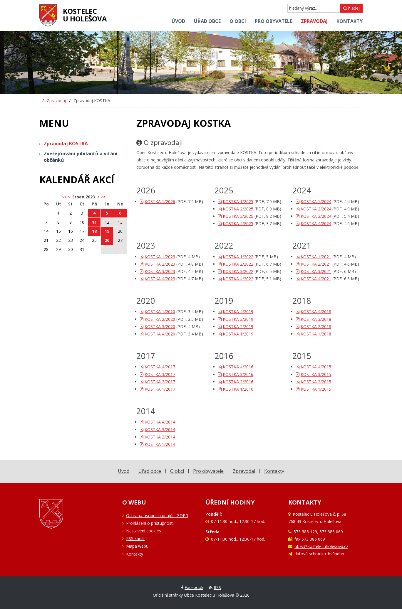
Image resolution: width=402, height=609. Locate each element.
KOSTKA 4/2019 (235, 311)
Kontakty (134, 554)
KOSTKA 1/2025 (235, 201)
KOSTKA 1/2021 (313, 256)
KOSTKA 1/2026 (157, 201)
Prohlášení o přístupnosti (150, 523)
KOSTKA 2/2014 (157, 437)
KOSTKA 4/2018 (313, 311)
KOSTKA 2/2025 (235, 209)
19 (107, 231)
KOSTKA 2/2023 (157, 264)
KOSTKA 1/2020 (157, 311)
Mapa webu (137, 546)
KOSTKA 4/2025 (235, 223)
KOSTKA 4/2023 (157, 278)
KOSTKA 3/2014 (157, 429)
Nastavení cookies (143, 531)
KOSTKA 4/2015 (313, 367)
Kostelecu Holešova (85, 14)
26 (107, 240)
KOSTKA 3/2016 (235, 374)
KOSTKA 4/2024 (313, 223)
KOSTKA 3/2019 (235, 319)
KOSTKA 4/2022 (235, 278)
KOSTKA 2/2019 (235, 326)
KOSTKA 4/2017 (157, 367)
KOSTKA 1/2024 (313, 201)
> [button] (98, 197)
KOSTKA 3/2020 (157, 326)
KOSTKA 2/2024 (313, 209)
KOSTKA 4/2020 (157, 334)
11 (94, 222)
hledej (351, 8)
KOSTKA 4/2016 (235, 367)
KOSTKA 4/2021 (313, 278)
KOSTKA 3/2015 (313, 374)
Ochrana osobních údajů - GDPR (157, 515)
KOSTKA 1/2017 (157, 389)
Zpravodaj (56, 100)
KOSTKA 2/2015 (313, 381)
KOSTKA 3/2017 (157, 374)
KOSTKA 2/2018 (313, 326)
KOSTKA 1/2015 (313, 389)
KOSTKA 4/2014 (157, 422)
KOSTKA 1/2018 (313, 334)
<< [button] (64, 197)
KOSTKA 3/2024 (313, 216)
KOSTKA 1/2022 (235, 256)
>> (103, 197)
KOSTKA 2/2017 (157, 381)
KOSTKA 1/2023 (157, 256)
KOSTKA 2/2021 (313, 264)
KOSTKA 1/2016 (235, 389)
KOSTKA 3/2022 (235, 271)
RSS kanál (135, 538)
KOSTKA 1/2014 (157, 444)
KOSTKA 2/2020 (157, 319)
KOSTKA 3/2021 (313, 271)
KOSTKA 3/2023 (157, 271)
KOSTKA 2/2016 (235, 381)
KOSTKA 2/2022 (235, 264)
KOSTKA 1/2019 (235, 334)
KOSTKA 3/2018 (313, 319)
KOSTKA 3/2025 (235, 216)
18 (94, 231)
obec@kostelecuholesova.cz (321, 546)
